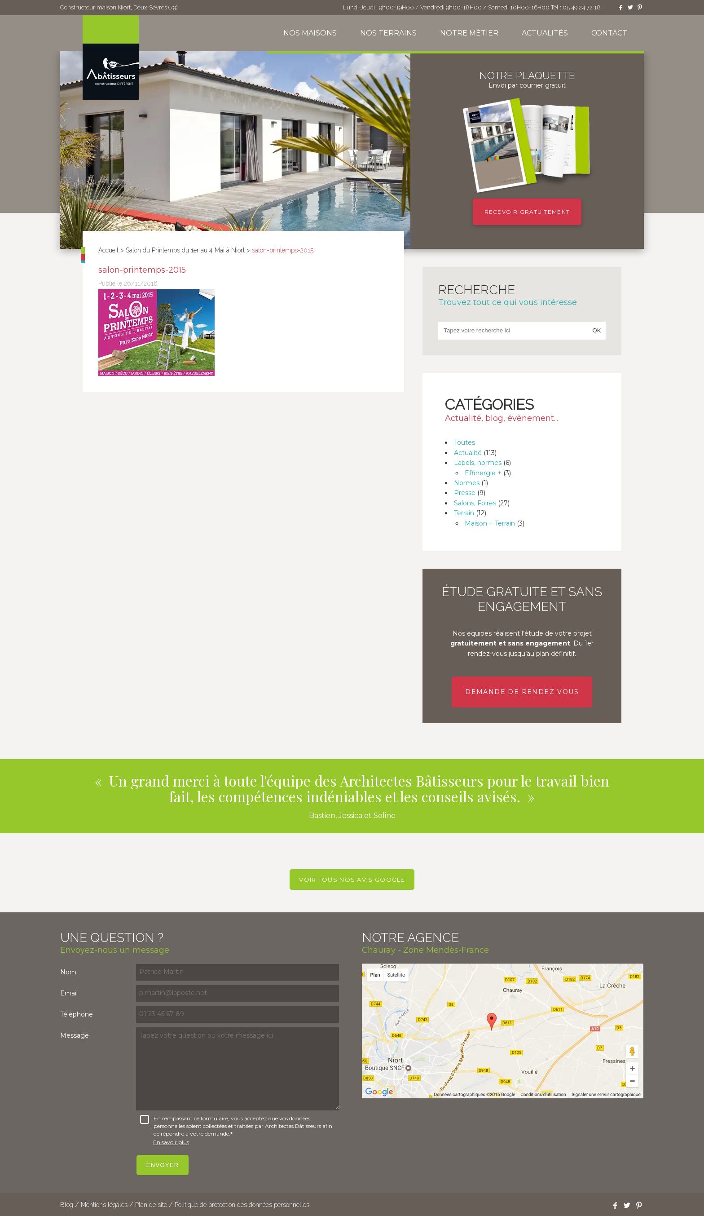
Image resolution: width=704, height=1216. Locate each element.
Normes (467, 483)
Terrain (464, 513)
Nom (68, 972)
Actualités (545, 33)
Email (69, 993)
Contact (609, 33)
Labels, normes (478, 463)
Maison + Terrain (490, 523)
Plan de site (151, 1204)
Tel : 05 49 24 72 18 (576, 7)
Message (74, 1035)
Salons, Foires (475, 503)
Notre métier (469, 33)
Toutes (464, 442)
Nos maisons (310, 33)
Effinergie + (483, 473)
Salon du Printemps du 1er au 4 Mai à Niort (185, 250)
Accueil (108, 250)
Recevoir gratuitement (527, 211)
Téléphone (76, 1014)
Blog (66, 1204)
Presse (464, 493)
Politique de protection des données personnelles (242, 1204)
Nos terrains (388, 33)
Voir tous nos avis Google (352, 879)
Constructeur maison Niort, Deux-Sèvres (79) (118, 7)
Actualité (468, 453)
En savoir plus (171, 1142)
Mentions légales (104, 1204)
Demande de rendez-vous (522, 692)
